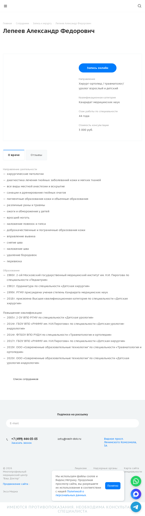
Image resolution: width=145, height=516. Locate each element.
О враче (14, 155)
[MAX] (136, 494)
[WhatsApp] (136, 481)
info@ (62, 439)
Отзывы (36, 155)
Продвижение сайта (15, 484)
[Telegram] (136, 507)
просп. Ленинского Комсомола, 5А (120, 442)
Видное (109, 439)
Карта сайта (131, 468)
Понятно (112, 485)
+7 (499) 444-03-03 (24, 439)
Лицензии (81, 468)
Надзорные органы (105, 468)
